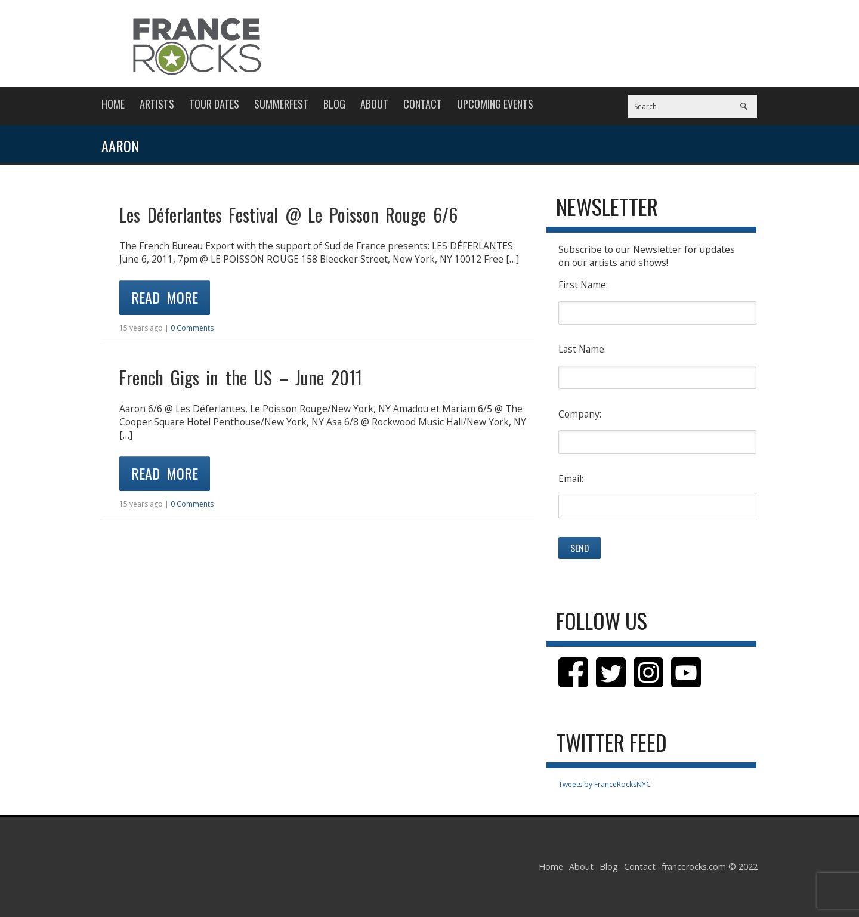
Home (113, 104)
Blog (334, 104)
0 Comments (192, 328)
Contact (422, 104)
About (374, 104)
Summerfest (281, 104)
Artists (157, 104)
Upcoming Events (495, 104)
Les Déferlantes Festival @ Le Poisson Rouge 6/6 (288, 214)
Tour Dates (214, 104)
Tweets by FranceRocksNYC (604, 784)
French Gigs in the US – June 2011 (240, 377)
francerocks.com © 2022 (710, 866)
